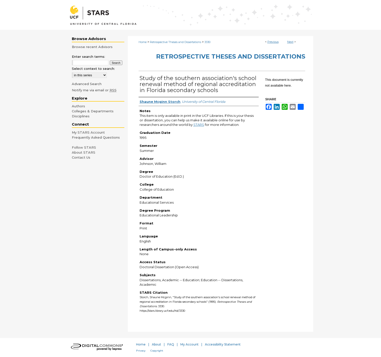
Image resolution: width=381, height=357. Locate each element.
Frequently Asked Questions (96, 137)
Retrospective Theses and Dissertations (175, 42)
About (156, 344)
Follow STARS (84, 147)
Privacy (141, 350)
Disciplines (81, 116)
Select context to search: (93, 69)
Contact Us (81, 157)
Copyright (156, 350)
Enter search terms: (88, 57)
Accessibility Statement (223, 344)
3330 (207, 42)
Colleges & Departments (93, 111)
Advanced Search (87, 84)
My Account (189, 344)
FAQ (170, 344)
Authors (78, 106)
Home (143, 42)
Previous (273, 42)
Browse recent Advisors (92, 47)
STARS (198, 125)
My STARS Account (88, 132)
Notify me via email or (94, 90)
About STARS (83, 152)
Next (290, 42)
